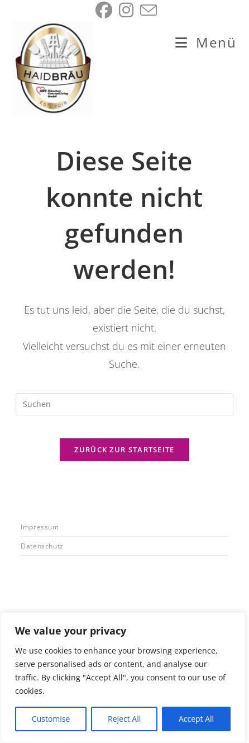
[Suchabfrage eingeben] (124, 404)
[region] (123, 677)
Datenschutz (42, 546)
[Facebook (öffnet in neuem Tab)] (104, 10)
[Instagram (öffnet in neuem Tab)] (126, 10)
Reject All (124, 718)
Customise (51, 718)
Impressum (40, 527)
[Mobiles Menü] (206, 42)
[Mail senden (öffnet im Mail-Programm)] (147, 10)
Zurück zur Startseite (124, 449)
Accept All (196, 718)
